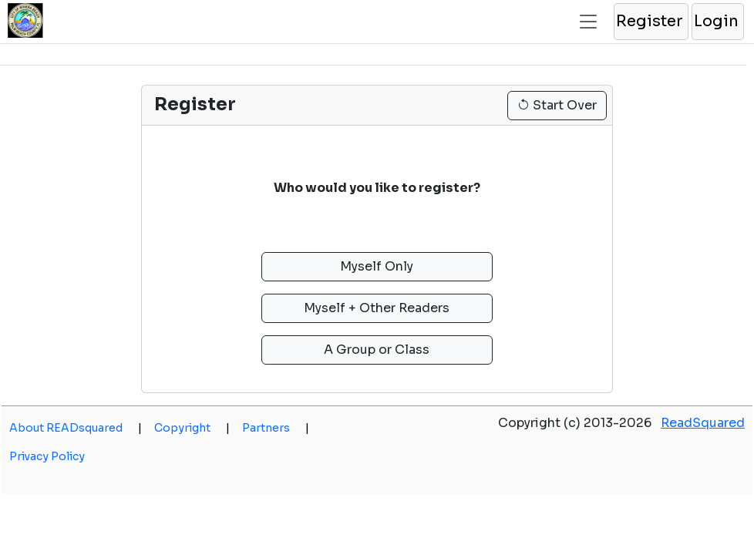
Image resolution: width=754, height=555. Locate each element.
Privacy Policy (47, 456)
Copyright (192, 428)
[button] (650, 21)
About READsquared (75, 428)
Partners (275, 428)
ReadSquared (703, 423)
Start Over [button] (557, 105)
